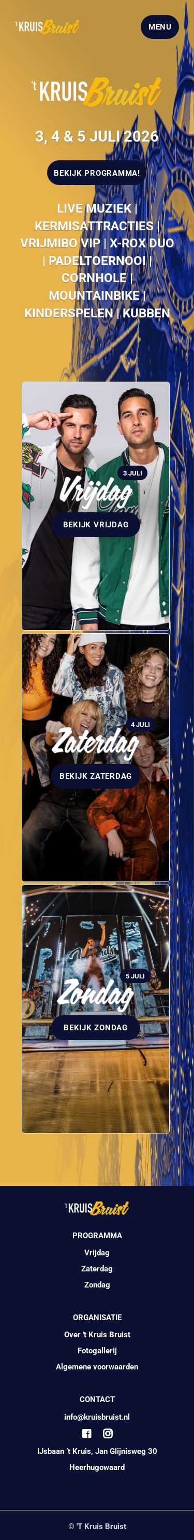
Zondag (97, 1285)
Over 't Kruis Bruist (97, 1334)
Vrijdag (97, 1252)
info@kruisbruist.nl (97, 1417)
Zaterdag (97, 1268)
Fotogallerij (97, 1350)
